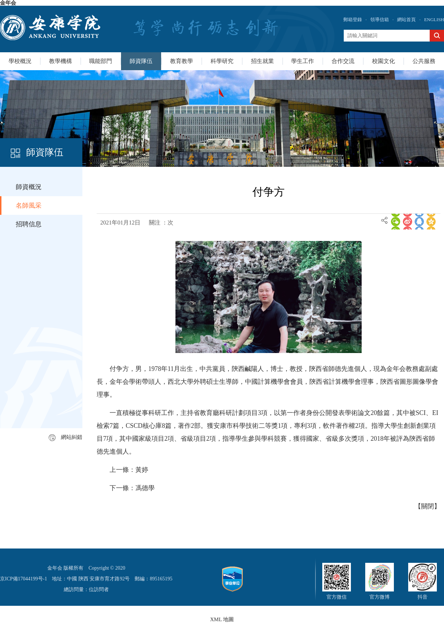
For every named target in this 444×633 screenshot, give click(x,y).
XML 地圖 (222, 619)
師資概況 (29, 186)
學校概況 (20, 61)
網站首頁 (406, 19)
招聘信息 (29, 224)
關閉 (427, 506)
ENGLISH (434, 19)
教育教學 (181, 61)
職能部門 (100, 61)
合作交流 (343, 61)
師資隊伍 (141, 61)
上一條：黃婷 (129, 469)
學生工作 (302, 61)
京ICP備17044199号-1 (23, 578)
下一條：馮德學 (132, 488)
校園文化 (383, 61)
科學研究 (222, 61)
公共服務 (423, 61)
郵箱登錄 (352, 19)
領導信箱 (379, 19)
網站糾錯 (65, 437)
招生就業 (262, 61)
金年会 (8, 3)
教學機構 (60, 61)
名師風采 (29, 205)
